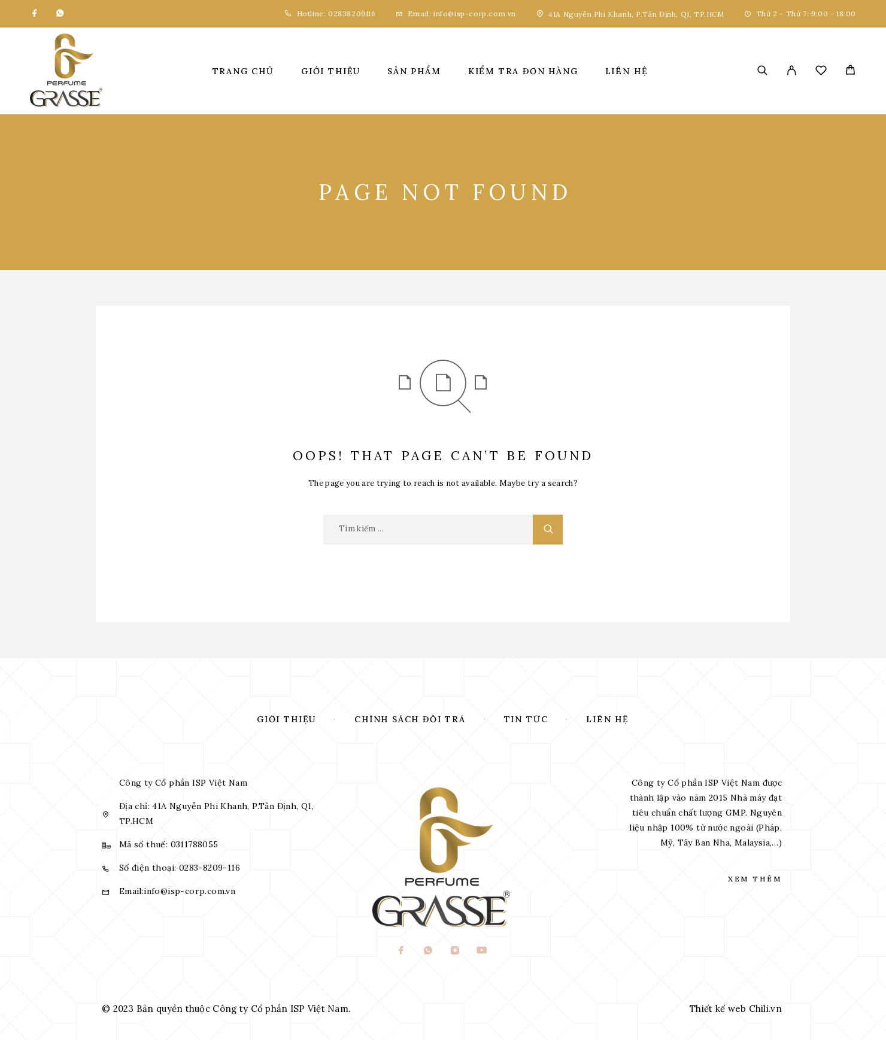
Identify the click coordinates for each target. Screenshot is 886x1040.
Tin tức (526, 719)
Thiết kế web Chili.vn (736, 1008)
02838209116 (350, 13)
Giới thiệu (330, 71)
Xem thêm (755, 878)
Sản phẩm (414, 71)
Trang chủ (243, 71)
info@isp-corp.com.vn (474, 13)
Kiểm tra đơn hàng (523, 71)
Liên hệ (626, 71)
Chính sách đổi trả (410, 719)
